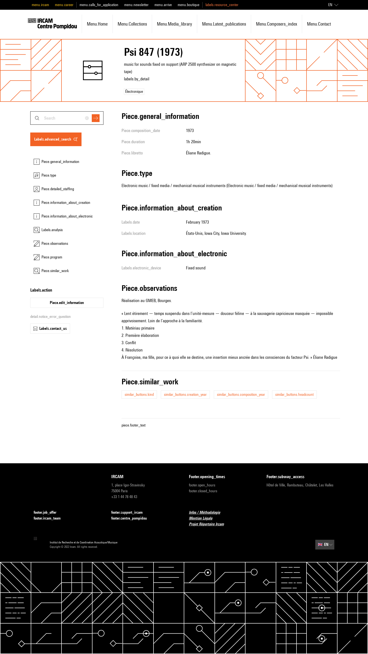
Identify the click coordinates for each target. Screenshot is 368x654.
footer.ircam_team (50, 518)
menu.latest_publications (224, 24)
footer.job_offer (48, 512)
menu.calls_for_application (99, 4)
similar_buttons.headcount (294, 394)
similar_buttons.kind (139, 394)
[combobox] (66, 118)
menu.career (64, 4)
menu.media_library (174, 24)
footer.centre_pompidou (132, 518)
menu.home (97, 24)
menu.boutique (188, 4)
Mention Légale (203, 518)
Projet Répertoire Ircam (209, 524)
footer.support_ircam (129, 512)
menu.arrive (163, 4)
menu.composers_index (276, 24)
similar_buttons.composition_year (241, 394)
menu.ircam (40, 4)
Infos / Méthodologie (207, 512)
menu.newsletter (136, 4)
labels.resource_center (221, 4)
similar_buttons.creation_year (185, 394)
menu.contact (319, 24)
